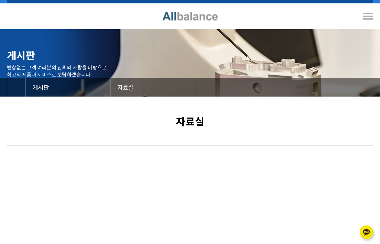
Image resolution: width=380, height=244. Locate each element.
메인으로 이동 (16, 87)
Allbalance (190, 16)
